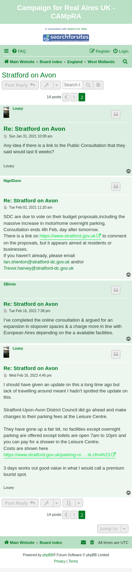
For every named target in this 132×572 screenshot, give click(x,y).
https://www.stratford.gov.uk (68, 235)
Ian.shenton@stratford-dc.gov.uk (37, 261)
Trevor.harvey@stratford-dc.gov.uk (39, 268)
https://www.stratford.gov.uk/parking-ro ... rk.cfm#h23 (57, 454)
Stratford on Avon (29, 75)
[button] (65, 97)
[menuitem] (19, 51)
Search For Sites (77, 29)
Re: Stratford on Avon (34, 129)
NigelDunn (12, 181)
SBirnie (10, 284)
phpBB (48, 555)
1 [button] (74, 97)
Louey (18, 108)
